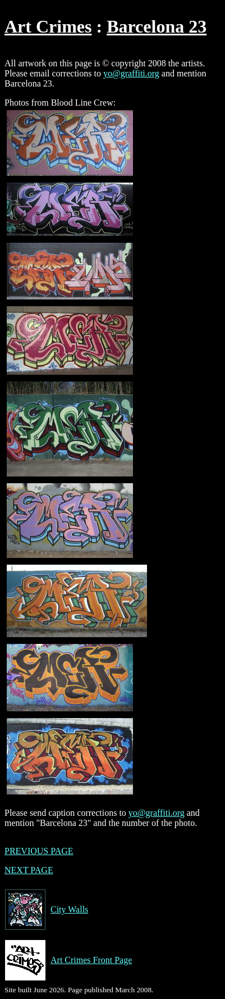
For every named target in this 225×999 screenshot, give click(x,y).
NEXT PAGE (28, 870)
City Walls (46, 909)
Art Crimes (47, 26)
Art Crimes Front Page (68, 960)
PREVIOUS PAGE (39, 851)
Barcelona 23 (156, 26)
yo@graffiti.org (131, 73)
